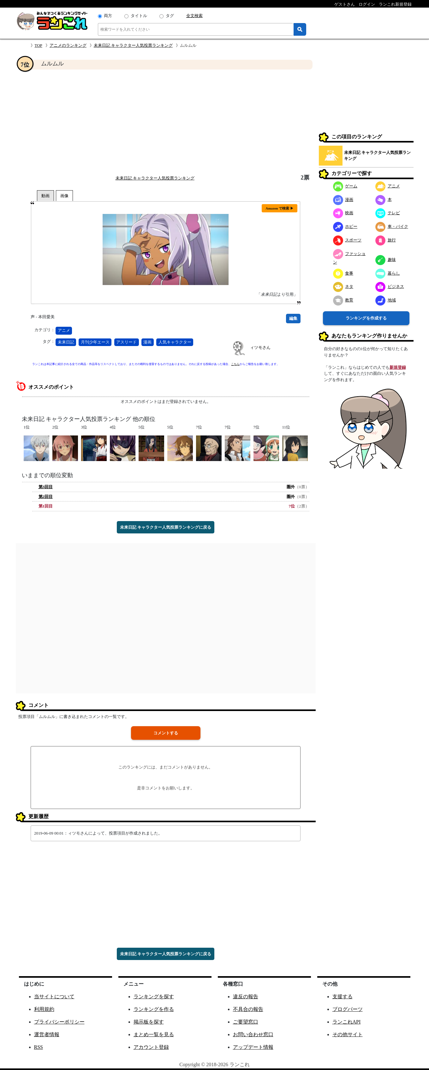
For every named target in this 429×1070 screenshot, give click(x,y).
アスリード (126, 342)
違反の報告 (245, 996)
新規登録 (398, 367)
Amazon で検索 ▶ (279, 208)
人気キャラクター (174, 342)
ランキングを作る (154, 1009)
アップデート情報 (253, 1047)
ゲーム (345, 186)
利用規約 (44, 1009)
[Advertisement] (166, 122)
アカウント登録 (151, 1047)
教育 (343, 300)
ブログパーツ (347, 1009)
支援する (342, 996)
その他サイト (347, 1034)
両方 (108, 15)
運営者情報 (46, 1034)
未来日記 (66, 342)
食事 (343, 273)
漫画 (147, 342)
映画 (343, 212)
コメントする (165, 733)
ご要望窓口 (245, 1021)
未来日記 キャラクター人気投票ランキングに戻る (165, 527)
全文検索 (194, 15)
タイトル (139, 15)
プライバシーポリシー (59, 1021)
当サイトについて (54, 996)
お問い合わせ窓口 (253, 1034)
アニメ (64, 330)
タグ (170, 15)
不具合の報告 (248, 1009)
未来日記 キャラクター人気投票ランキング (133, 45)
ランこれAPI (346, 1021)
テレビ (387, 212)
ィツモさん (260, 347)
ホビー (345, 226)
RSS (38, 1047)
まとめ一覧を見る (154, 1034)
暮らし (387, 273)
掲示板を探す (149, 1021)
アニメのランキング (68, 45)
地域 (385, 300)
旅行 (385, 240)
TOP (38, 45)
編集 (293, 318)
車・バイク (391, 226)
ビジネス (389, 286)
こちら (235, 364)
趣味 (385, 259)
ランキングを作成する (366, 318)
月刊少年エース (95, 342)
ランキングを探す (154, 996)
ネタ (343, 286)
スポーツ (347, 240)
